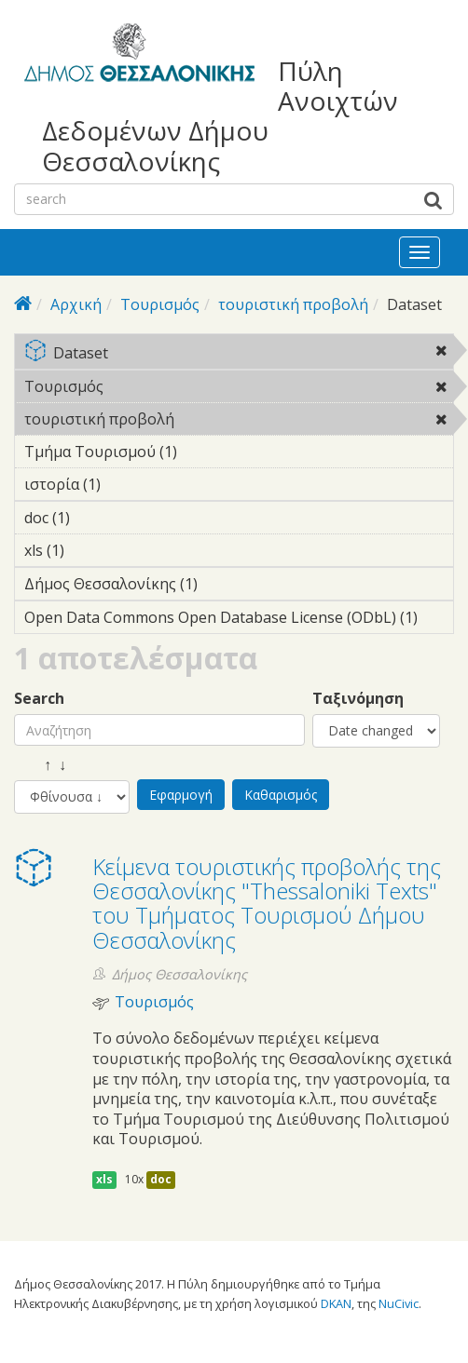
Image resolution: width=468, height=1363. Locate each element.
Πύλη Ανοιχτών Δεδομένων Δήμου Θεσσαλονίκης (220, 116)
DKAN (336, 1303)
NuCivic (399, 1303)
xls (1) (93, 550)
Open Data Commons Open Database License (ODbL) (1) (238, 620)
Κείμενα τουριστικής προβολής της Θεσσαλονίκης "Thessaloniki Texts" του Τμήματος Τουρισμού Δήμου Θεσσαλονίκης (266, 903)
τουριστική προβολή (293, 304)
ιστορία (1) (129, 484)
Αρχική (76, 304)
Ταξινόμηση (358, 698)
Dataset (238, 354)
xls (104, 1179)
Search (39, 698)
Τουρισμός (160, 304)
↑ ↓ (40, 765)
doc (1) (98, 517)
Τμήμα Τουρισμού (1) (206, 451)
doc (161, 1179)
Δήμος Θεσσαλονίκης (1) (226, 584)
